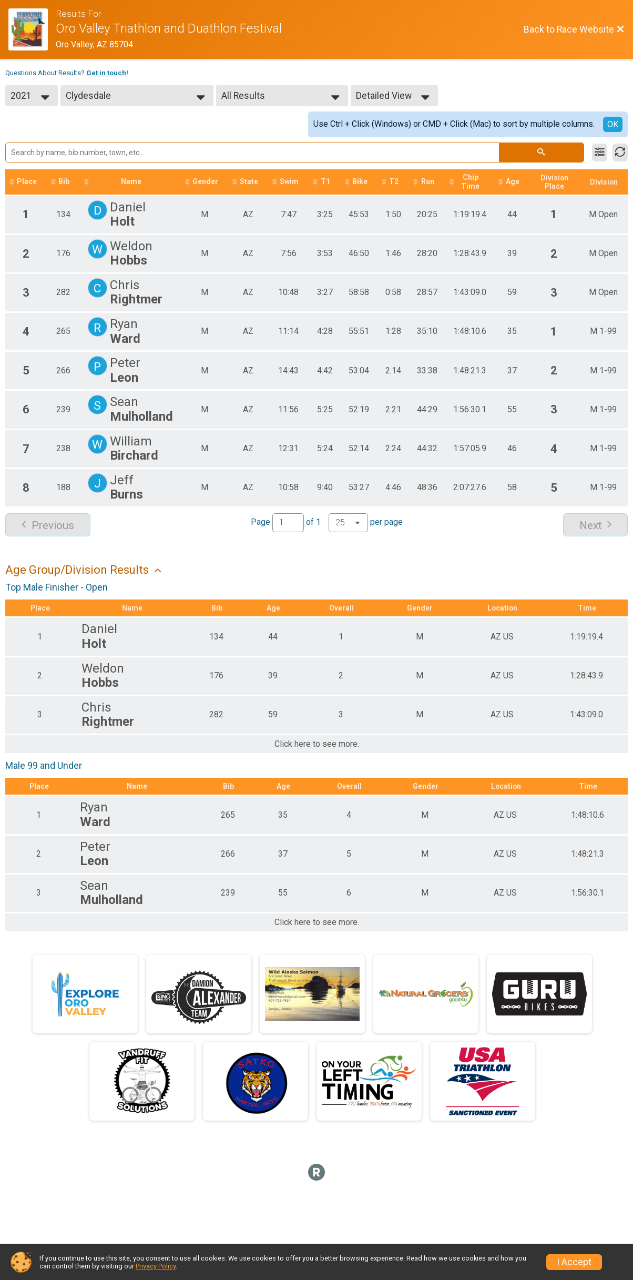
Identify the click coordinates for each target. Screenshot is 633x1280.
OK (612, 124)
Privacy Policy (156, 1266)
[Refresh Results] (620, 152)
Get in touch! (107, 73)
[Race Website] (32, 29)
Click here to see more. (316, 744)
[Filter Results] (599, 152)
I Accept (574, 1262)
